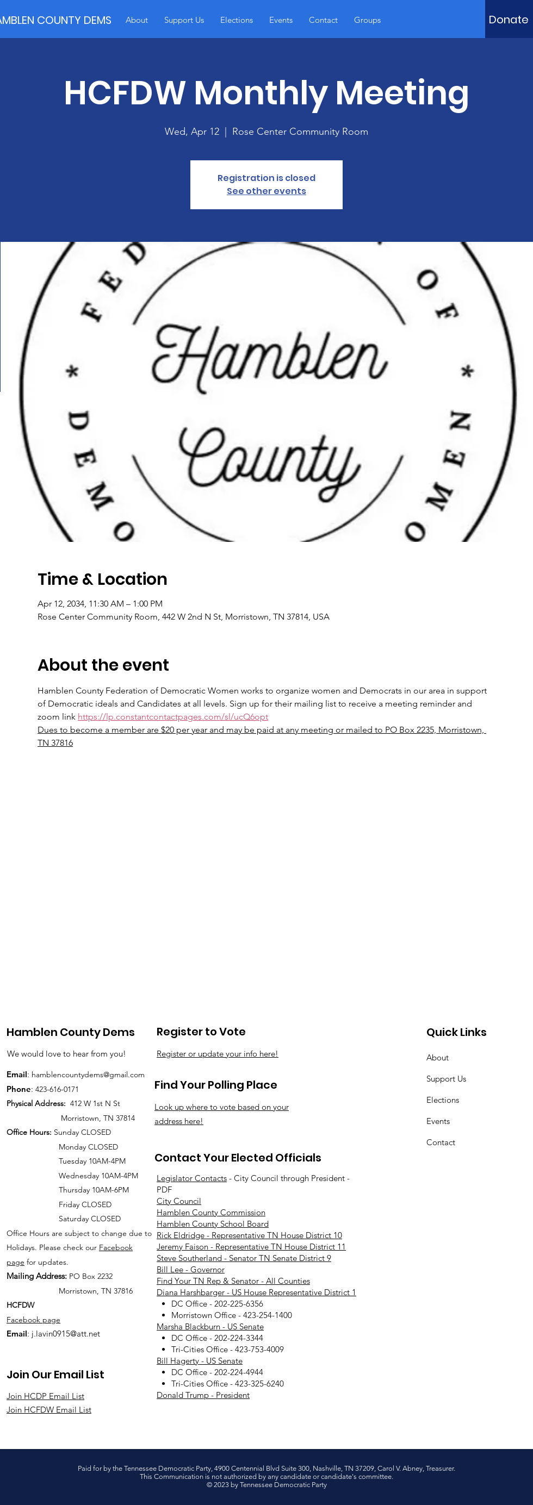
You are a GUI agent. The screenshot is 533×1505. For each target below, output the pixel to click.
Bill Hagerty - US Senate (200, 1361)
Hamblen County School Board (213, 1224)
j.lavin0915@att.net (66, 1333)
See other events (266, 191)
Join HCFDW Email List (49, 1409)
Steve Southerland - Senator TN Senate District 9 (244, 1258)
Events (438, 1121)
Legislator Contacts (192, 1178)
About (437, 1057)
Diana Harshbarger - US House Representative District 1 (256, 1292)
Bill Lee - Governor (191, 1269)
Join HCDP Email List (45, 1396)
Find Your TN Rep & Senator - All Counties (233, 1281)
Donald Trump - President (203, 1395)
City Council (179, 1201)
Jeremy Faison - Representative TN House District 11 (251, 1246)
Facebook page (33, 1320)
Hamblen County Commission (211, 1212)
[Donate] (509, 19)
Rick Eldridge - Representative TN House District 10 (249, 1235)
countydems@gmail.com (103, 1074)
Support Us (446, 1078)
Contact (440, 1142)
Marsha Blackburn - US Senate (210, 1326)
